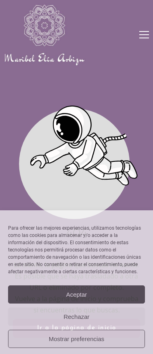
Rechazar (76, 316)
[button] (144, 35)
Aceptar (76, 294)
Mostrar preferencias (77, 338)
